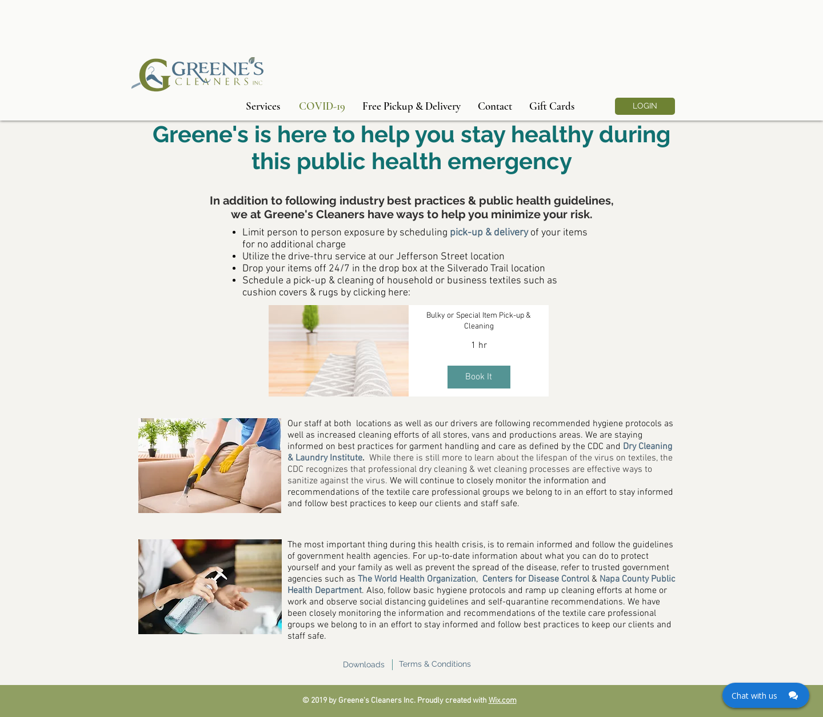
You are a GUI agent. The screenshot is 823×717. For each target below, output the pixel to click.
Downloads (364, 664)
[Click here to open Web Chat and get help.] (765, 695)
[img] (339, 350)
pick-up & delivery (489, 233)
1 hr (479, 345)
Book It (478, 377)
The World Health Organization (417, 579)
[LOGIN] (645, 106)
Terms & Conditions (435, 663)
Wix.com (503, 701)
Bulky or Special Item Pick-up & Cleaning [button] (478, 321)
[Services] (262, 106)
